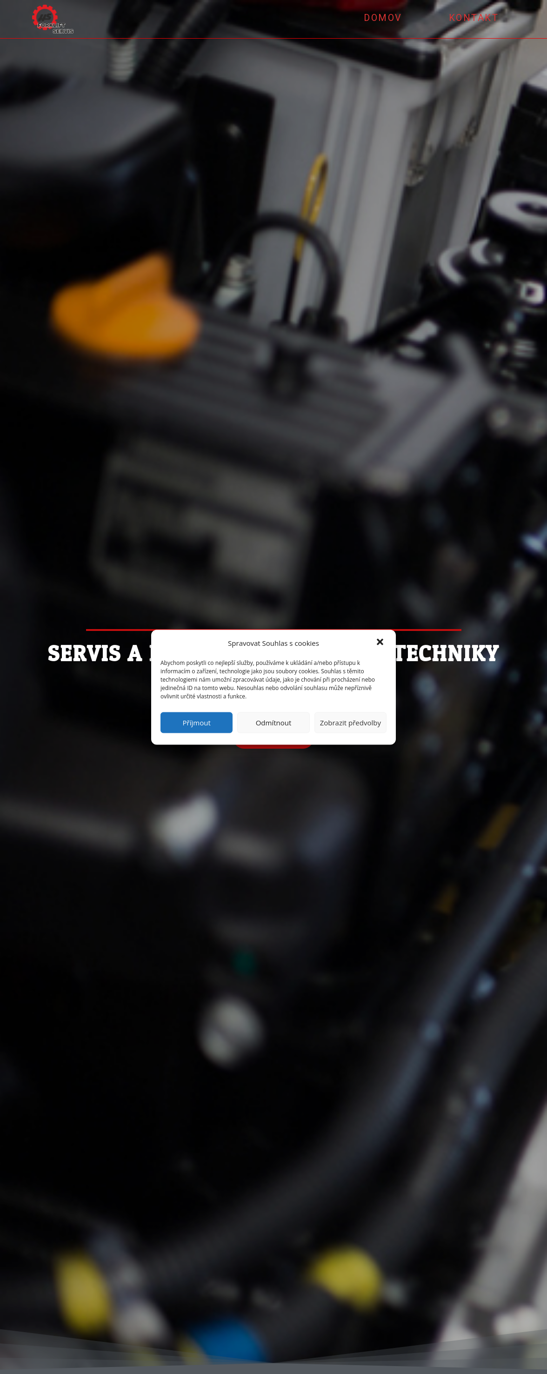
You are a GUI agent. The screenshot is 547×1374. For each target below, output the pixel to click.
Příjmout (197, 722)
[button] (381, 643)
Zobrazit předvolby (350, 722)
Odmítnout (274, 722)
